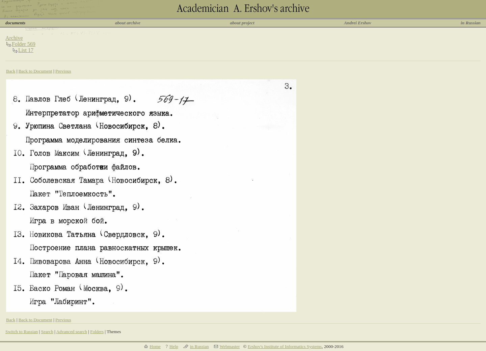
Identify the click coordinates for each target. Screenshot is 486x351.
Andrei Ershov (357, 22)
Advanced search (71, 331)
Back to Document (35, 71)
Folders (97, 331)
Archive (14, 38)
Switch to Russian (21, 331)
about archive (127, 22)
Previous (63, 71)
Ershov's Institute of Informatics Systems (285, 346)
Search (47, 331)
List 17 (25, 50)
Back (10, 71)
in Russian (471, 22)
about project (242, 22)
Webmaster (230, 346)
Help (173, 346)
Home (155, 346)
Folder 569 (23, 44)
